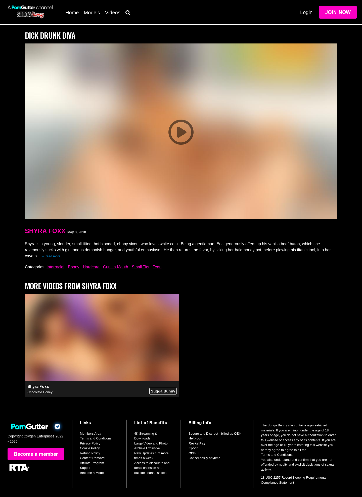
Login (306, 12)
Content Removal (92, 458)
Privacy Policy (90, 443)
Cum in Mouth (115, 267)
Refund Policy (90, 453)
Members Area (90, 433)
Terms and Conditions (96, 438)
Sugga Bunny (163, 391)
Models (92, 12)
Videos (112, 12)
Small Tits (140, 267)
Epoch (194, 448)
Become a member (36, 454)
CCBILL (195, 453)
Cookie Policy (90, 448)
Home (72, 12)
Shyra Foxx (45, 230)
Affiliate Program (92, 463)
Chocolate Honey (40, 392)
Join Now (338, 12)
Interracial (55, 267)
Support (86, 468)
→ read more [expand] (50, 256)
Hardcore (91, 267)
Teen (157, 267)
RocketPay (197, 443)
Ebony (73, 267)
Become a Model (92, 473)
